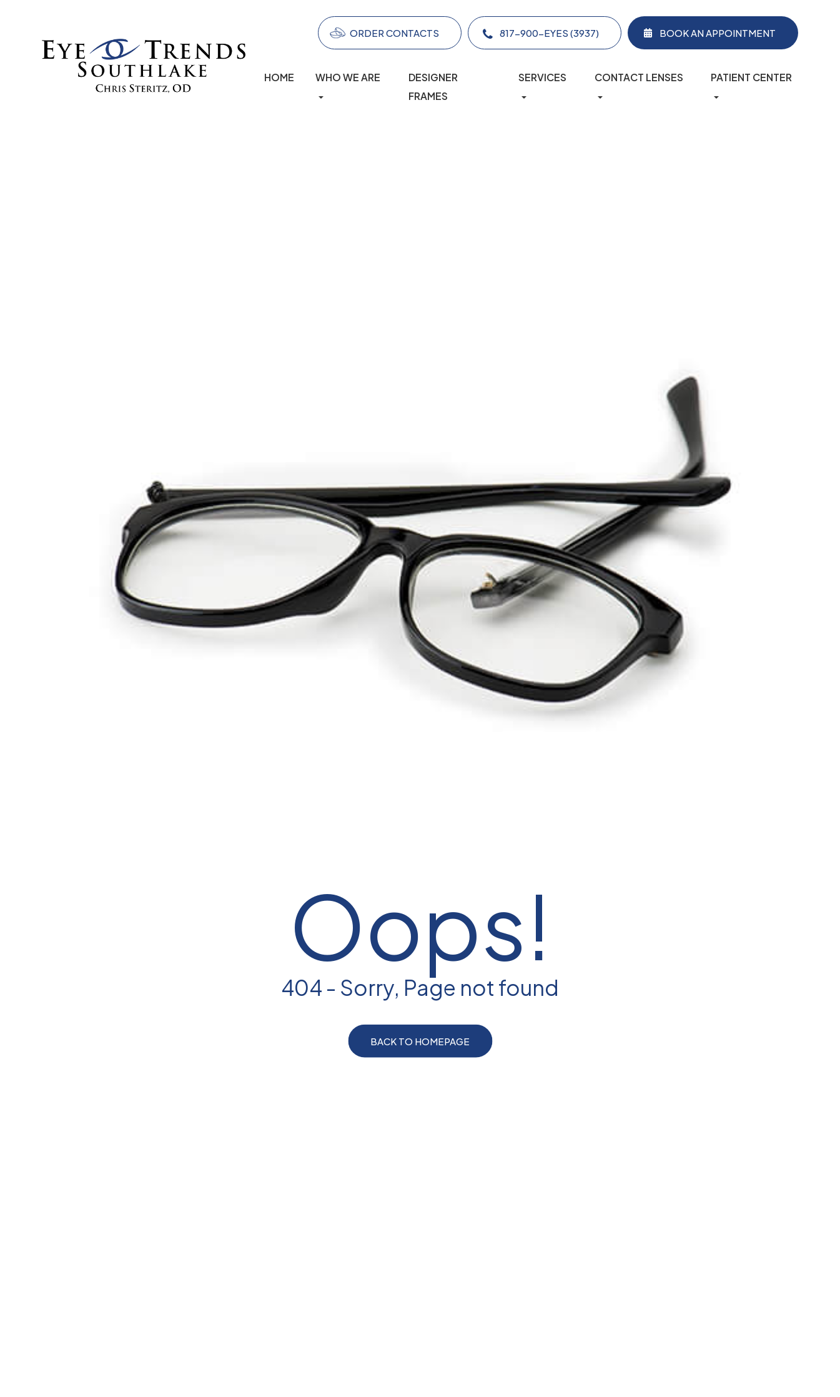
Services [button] (542, 85)
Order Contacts (394, 33)
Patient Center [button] (751, 85)
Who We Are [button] (347, 85)
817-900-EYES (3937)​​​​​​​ (549, 33)
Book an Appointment (718, 33)
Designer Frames (433, 86)
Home (279, 77)
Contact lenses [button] (639, 85)
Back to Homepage (420, 1041)
